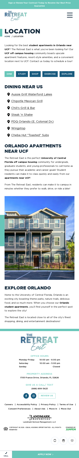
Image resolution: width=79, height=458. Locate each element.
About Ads (40, 409)
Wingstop (18, 128)
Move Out (66, 409)
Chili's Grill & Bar (23, 108)
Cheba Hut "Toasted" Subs (30, 135)
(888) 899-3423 (39, 388)
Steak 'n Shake (22, 114)
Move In (53, 409)
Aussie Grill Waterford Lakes (31, 94)
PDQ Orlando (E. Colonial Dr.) (32, 121)
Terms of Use (66, 404)
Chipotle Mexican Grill (27, 101)
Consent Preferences (19, 409)
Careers (9, 404)
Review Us (47, 396)
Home (7, 36)
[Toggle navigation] (66, 15)
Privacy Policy (48, 404)
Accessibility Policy (27, 404)
